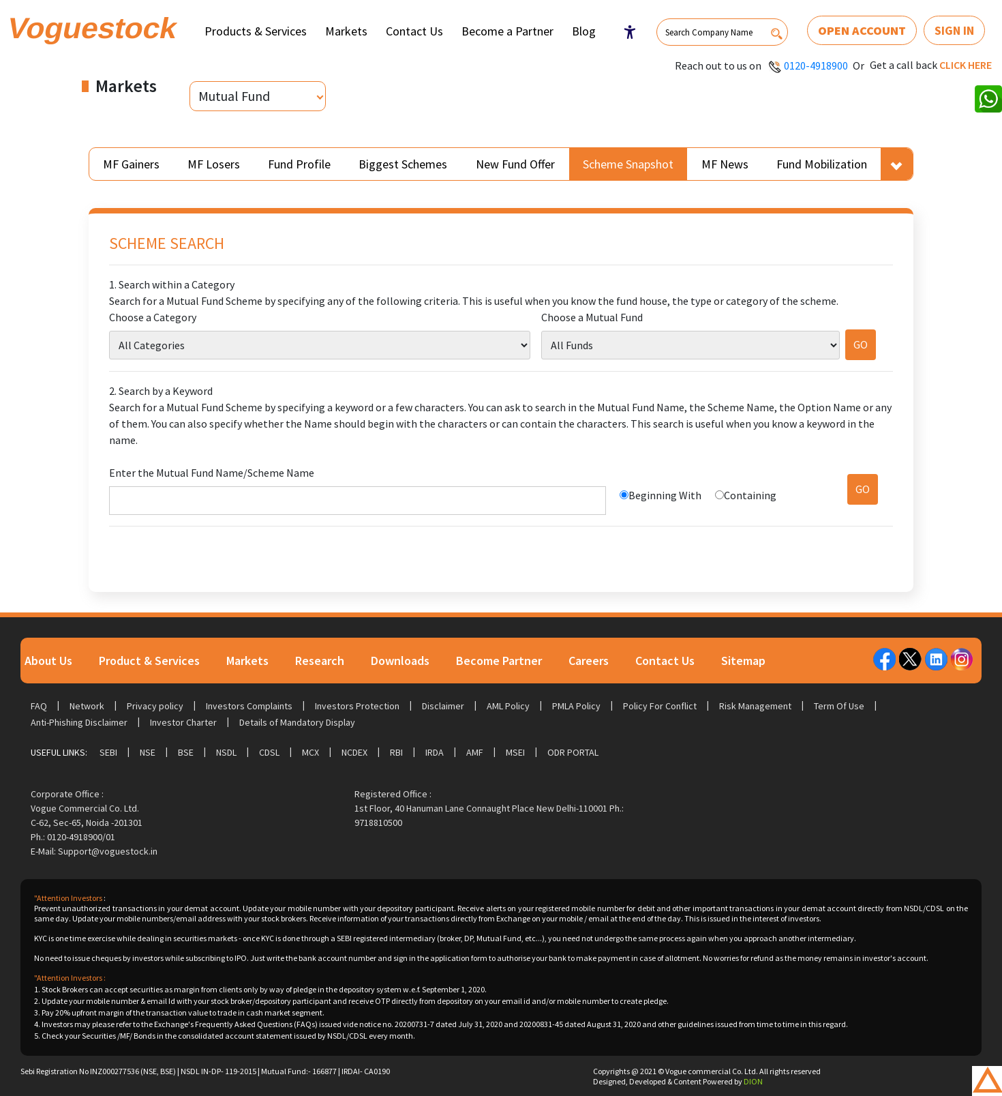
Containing (750, 495)
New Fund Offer (515, 164)
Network (87, 706)
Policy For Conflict (660, 706)
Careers (588, 660)
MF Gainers (131, 164)
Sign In (954, 30)
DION (753, 1081)
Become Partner (499, 660)
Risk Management (755, 706)
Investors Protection (357, 706)
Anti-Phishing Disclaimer (79, 722)
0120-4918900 (816, 65)
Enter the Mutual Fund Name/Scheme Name (211, 472)
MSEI (515, 752)
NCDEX (354, 752)
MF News (724, 164)
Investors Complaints (249, 706)
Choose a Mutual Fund (592, 317)
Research (319, 660)
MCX (310, 752)
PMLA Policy (576, 706)
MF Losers (213, 164)
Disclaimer (443, 706)
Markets (346, 31)
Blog (584, 31)
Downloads (400, 660)
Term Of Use (839, 706)
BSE (186, 752)
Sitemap (743, 660)
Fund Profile (299, 164)
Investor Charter (183, 722)
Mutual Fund (234, 95)
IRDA (434, 752)
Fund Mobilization (821, 164)
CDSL (269, 752)
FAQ (39, 706)
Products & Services (255, 31)
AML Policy (508, 706)
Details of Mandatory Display (297, 722)
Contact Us (414, 31)
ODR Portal (572, 752)
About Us (48, 660)
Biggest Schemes (403, 164)
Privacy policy (155, 706)
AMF (474, 752)
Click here (965, 65)
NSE (147, 752)
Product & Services (149, 660)
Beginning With (664, 495)
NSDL (226, 752)
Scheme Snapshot (628, 164)
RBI (396, 752)
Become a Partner (507, 31)
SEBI (108, 752)
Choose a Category (152, 317)
